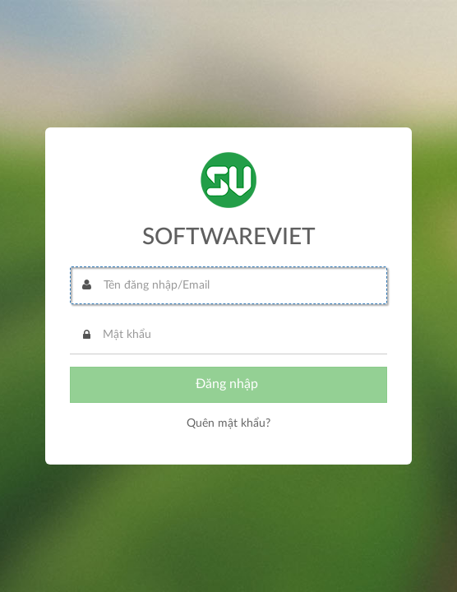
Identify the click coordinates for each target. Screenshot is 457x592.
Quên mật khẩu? (228, 423)
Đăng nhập (228, 384)
